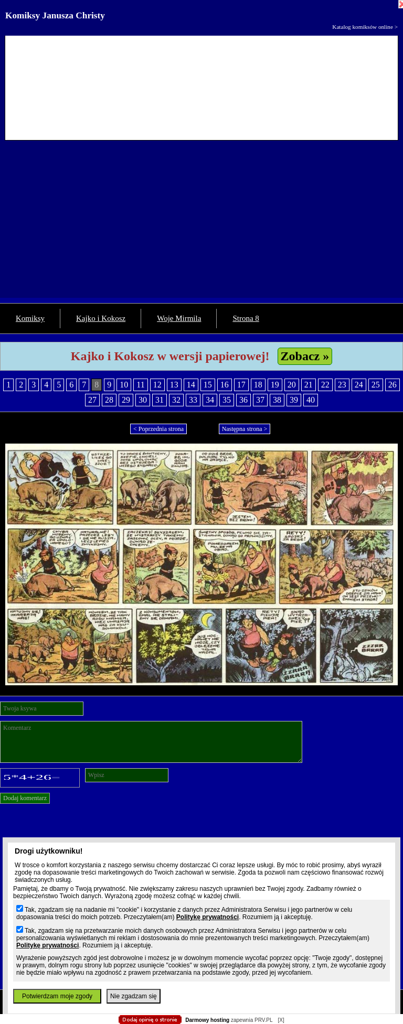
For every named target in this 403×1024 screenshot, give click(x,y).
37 (260, 399)
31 (159, 399)
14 (191, 384)
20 (292, 384)
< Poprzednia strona (158, 429)
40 (310, 399)
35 (226, 399)
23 (342, 384)
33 (193, 399)
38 (277, 399)
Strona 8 (245, 318)
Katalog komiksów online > (365, 27)
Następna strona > (245, 429)
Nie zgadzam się (133, 996)
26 (392, 384)
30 (143, 399)
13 (174, 384)
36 (243, 399)
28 (109, 399)
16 (224, 384)
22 (325, 384)
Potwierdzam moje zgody (57, 996)
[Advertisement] (201, 224)
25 (376, 384)
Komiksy (30, 318)
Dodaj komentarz (25, 798)
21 (308, 384)
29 (126, 399)
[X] (281, 1020)
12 (157, 384)
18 (258, 384)
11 (140, 384)
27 (92, 399)
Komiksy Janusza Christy (55, 15)
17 (241, 384)
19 (275, 384)
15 (208, 384)
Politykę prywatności (207, 917)
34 (210, 399)
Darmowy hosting (207, 1020)
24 (359, 384)
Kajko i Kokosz (100, 318)
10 (124, 384)
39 (294, 399)
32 (176, 399)
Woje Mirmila (179, 318)
